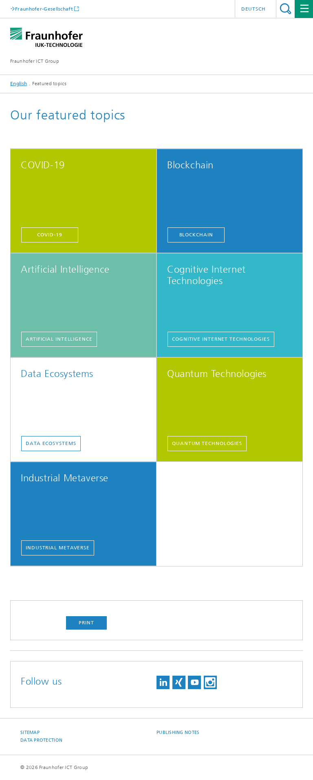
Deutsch (253, 9)
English (18, 83)
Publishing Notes (177, 732)
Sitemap (30, 732)
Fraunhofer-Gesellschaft (44, 8)
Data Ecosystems (51, 443)
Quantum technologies (207, 443)
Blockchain (196, 235)
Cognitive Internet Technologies (221, 339)
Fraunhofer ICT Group (34, 61)
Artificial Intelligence (59, 339)
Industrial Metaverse (58, 548)
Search (285, 9)
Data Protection (41, 740)
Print (86, 623)
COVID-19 (49, 235)
